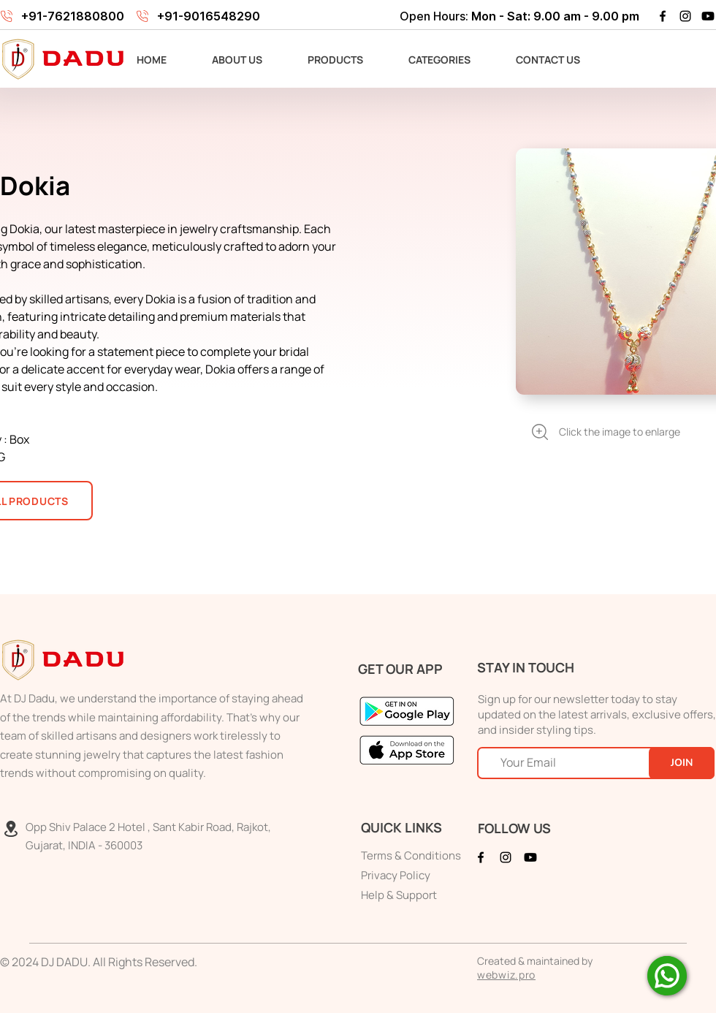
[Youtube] (708, 16)
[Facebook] (662, 16)
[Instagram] (685, 16)
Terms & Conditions (411, 855)
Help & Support (399, 895)
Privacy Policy (395, 875)
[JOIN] (682, 763)
